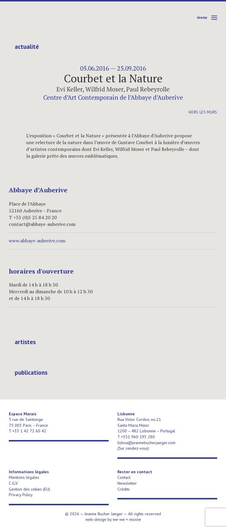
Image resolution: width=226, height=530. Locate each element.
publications (31, 372)
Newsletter (127, 483)
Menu (202, 17)
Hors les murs (203, 112)
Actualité (27, 47)
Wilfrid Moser (104, 89)
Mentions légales (24, 477)
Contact (123, 477)
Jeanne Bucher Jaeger (54, 17)
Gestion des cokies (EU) (29, 489)
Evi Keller (69, 89)
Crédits (123, 489)
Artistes (25, 342)
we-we (119, 519)
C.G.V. (13, 483)
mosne (135, 519)
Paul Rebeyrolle (148, 89)
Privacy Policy (21, 494)
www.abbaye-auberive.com (37, 240)
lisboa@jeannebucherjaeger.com (146, 442)
